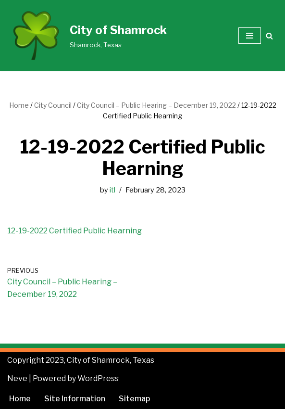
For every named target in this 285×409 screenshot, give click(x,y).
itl (112, 190)
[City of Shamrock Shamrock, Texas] (87, 35)
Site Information (74, 398)
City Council (53, 105)
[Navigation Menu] (249, 35)
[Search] (269, 35)
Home (19, 105)
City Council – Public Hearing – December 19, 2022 (156, 105)
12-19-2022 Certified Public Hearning (74, 230)
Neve (17, 378)
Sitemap (134, 398)
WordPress (98, 378)
